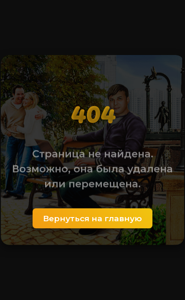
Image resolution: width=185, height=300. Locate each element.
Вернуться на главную (92, 218)
